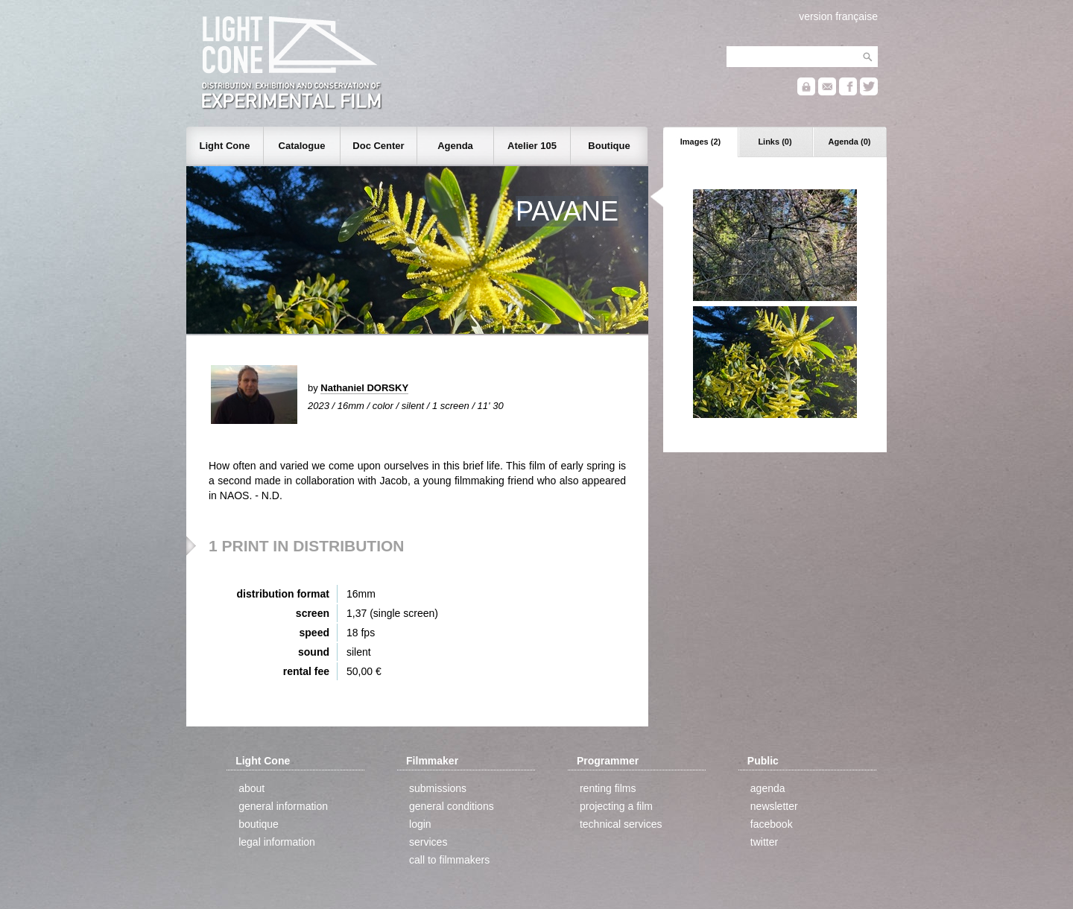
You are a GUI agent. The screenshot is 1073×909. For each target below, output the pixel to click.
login (420, 824)
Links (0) (774, 141)
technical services (621, 824)
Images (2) (700, 141)
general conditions (451, 806)
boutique (258, 824)
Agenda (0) (850, 141)
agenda (767, 788)
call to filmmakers (449, 860)
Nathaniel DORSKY (364, 387)
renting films (608, 788)
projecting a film (616, 806)
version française (838, 16)
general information (283, 806)
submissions (437, 788)
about (251, 788)
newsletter (774, 806)
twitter (764, 842)
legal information (276, 842)
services (428, 842)
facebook (771, 824)
